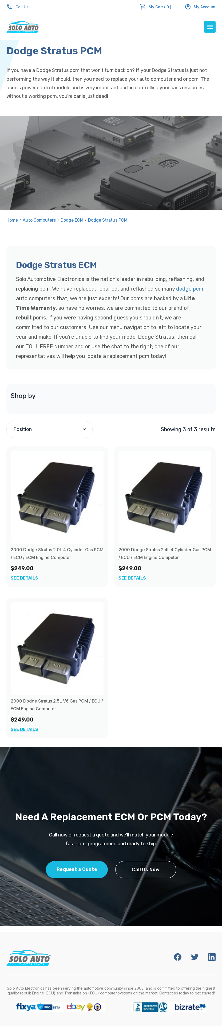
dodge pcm (189, 289)
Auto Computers (39, 220)
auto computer (156, 79)
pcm (194, 79)
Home (12, 220)
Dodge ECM (72, 220)
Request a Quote (77, 869)
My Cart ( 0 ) (160, 7)
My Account (200, 6)
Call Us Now (146, 870)
